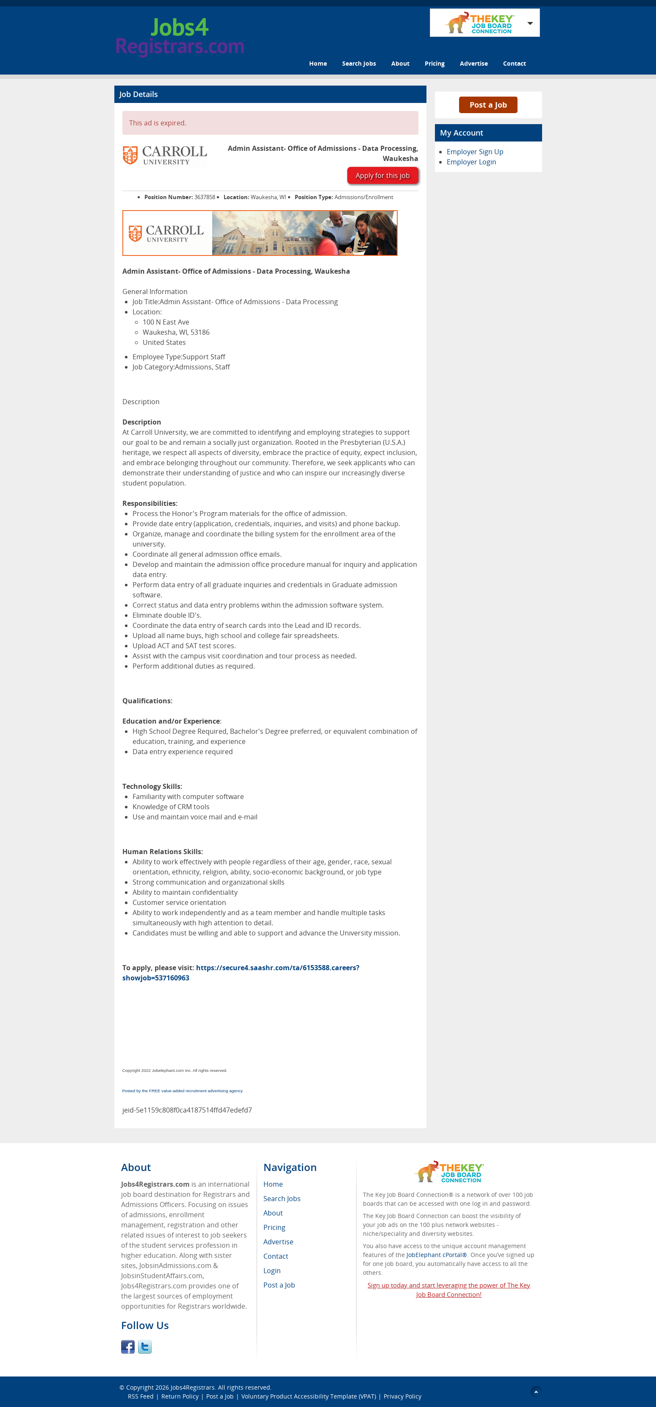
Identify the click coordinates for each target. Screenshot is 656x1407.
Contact (514, 63)
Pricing (435, 63)
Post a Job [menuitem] (279, 1285)
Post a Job (488, 105)
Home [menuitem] (273, 1184)
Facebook (128, 1347)
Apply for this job (383, 175)
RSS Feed (141, 1396)
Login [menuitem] (272, 1270)
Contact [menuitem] (275, 1256)
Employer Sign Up (475, 151)
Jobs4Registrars (193, 1387)
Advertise (474, 63)
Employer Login (471, 162)
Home (318, 63)
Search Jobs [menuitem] (282, 1198)
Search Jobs (359, 63)
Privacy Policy (403, 1396)
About (400, 63)
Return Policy (180, 1396)
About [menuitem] (273, 1213)
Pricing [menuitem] (274, 1227)
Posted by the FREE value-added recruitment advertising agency (182, 1090)
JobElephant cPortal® (437, 1255)
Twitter (145, 1347)
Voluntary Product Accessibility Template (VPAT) (308, 1396)
